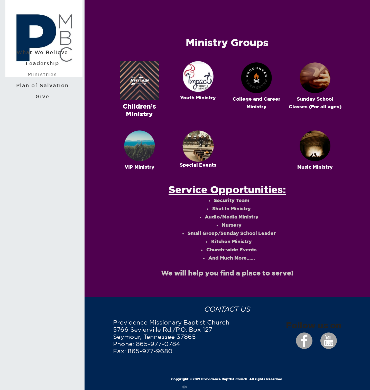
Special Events (198, 165)
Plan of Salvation (42, 85)
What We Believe (42, 52)
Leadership (42, 63)
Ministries (42, 74)
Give (42, 96)
